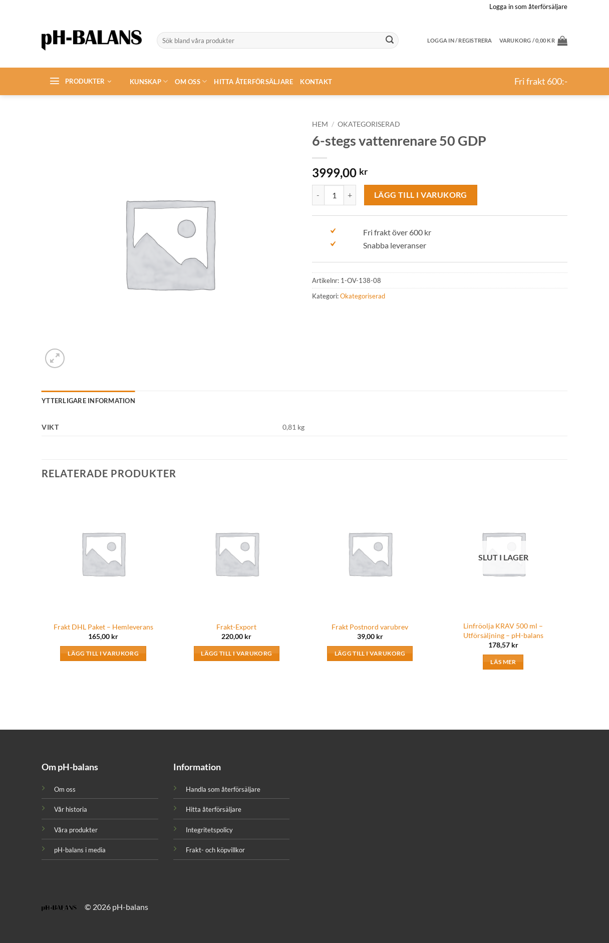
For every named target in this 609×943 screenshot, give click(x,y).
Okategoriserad (369, 124)
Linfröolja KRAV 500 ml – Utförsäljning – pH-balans (503, 630)
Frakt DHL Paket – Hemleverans (103, 626)
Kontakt (316, 82)
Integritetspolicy (209, 830)
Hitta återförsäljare (253, 82)
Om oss (191, 81)
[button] (533, 41)
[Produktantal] (334, 195)
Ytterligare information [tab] (88, 401)
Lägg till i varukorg (420, 194)
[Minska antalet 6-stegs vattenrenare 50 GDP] (318, 195)
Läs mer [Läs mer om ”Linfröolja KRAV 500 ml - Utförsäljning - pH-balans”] (503, 662)
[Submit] (389, 40)
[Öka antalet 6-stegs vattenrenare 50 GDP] (350, 195)
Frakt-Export (236, 626)
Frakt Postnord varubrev (370, 626)
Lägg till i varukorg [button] (103, 653)
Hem (320, 124)
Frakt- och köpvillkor (215, 850)
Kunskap (149, 81)
